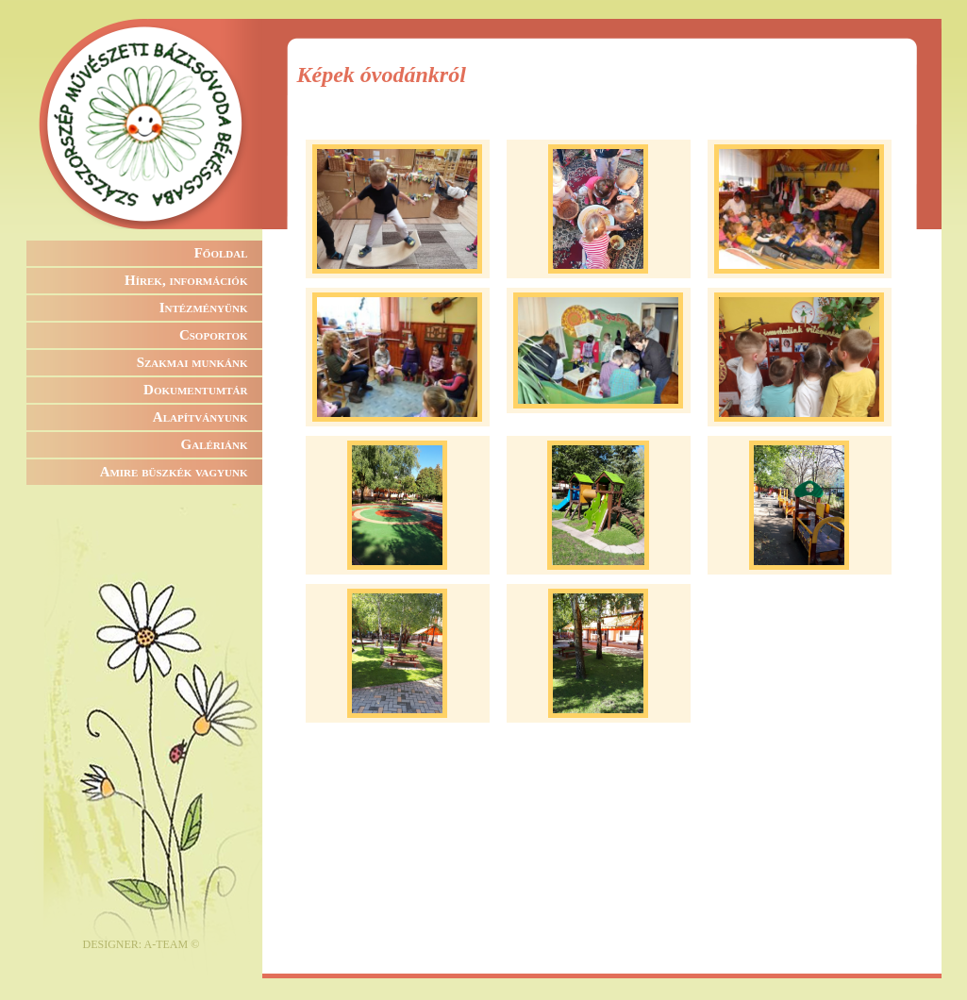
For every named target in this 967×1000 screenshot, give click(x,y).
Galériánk (214, 444)
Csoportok (213, 334)
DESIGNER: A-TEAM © (141, 944)
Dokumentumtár (195, 389)
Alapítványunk (200, 417)
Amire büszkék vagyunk (174, 471)
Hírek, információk (186, 280)
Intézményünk (203, 307)
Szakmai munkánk (192, 362)
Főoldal (221, 252)
